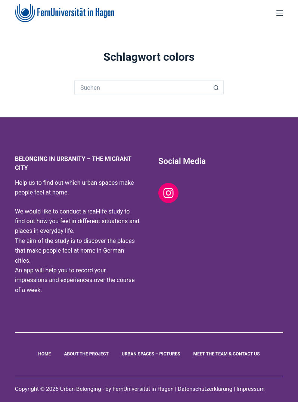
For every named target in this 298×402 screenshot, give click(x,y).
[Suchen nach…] (141, 87)
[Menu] (279, 13)
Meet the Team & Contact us (226, 354)
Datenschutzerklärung (206, 389)
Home (44, 354)
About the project (86, 354)
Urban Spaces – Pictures (151, 354)
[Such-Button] (216, 87)
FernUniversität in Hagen (143, 389)
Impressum (250, 389)
